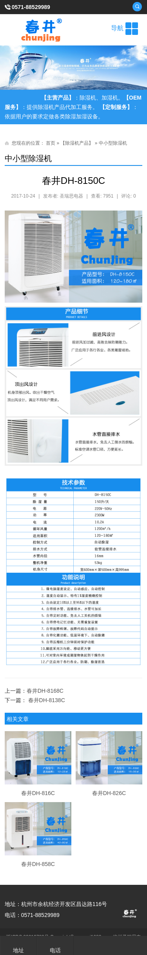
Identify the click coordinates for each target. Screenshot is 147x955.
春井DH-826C (109, 793)
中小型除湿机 (113, 143)
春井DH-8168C (45, 691)
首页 (50, 143)
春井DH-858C (38, 864)
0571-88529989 (31, 7)
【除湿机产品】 (76, 143)
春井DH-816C (38, 793)
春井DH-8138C (46, 700)
